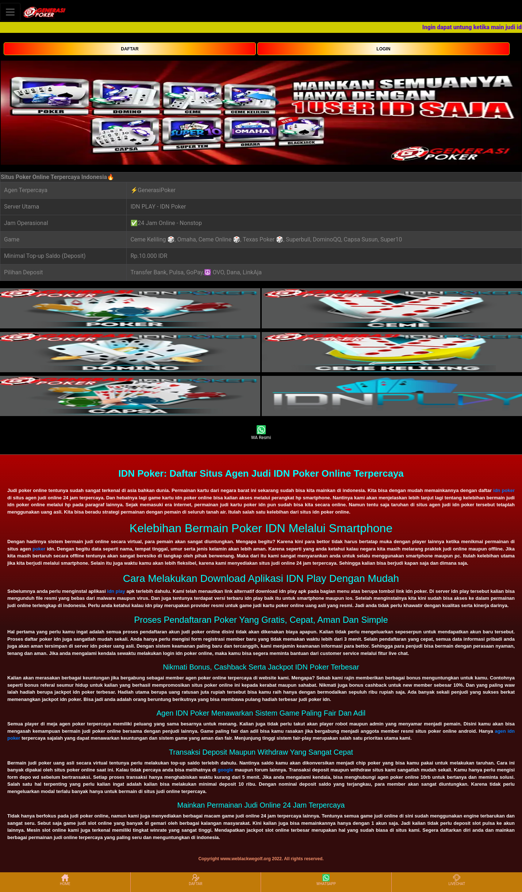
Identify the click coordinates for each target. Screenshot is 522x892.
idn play (116, 591)
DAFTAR (129, 49)
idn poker (504, 490)
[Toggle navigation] (10, 12)
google (225, 770)
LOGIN (383, 49)
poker (38, 549)
